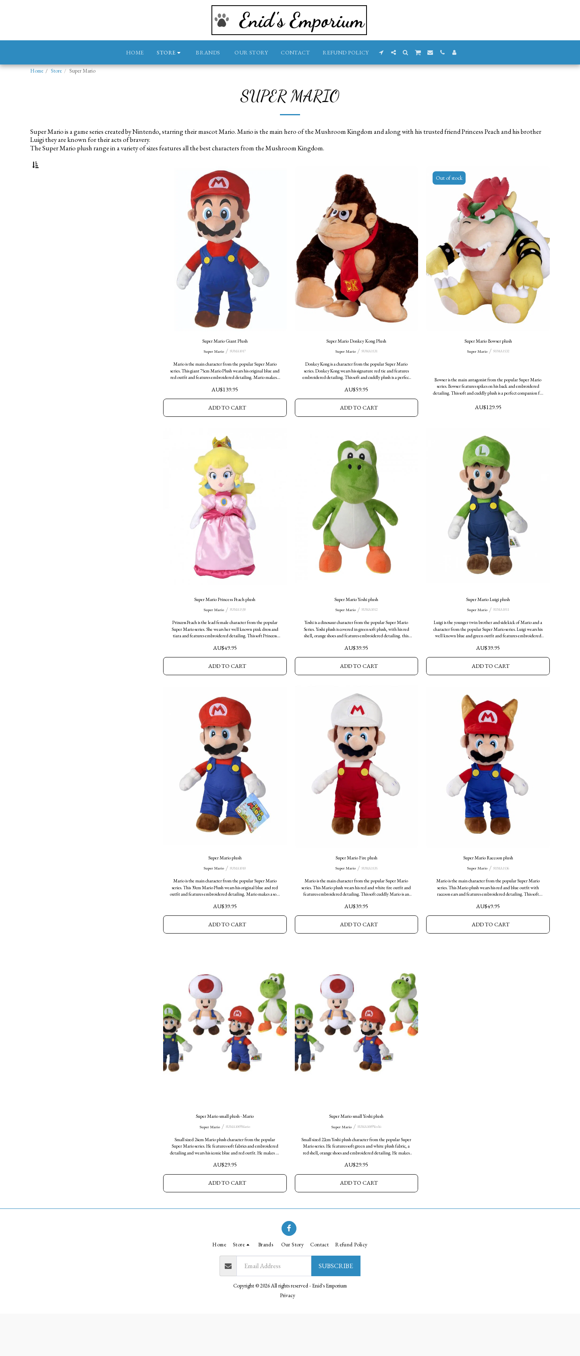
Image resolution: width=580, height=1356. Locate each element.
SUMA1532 (502, 374)
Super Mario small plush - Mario (224, 1154)
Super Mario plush (225, 890)
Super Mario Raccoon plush (488, 890)
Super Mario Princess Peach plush (224, 626)
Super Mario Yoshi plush (356, 626)
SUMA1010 (239, 902)
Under (55, 205)
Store (56, 70)
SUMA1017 (239, 374)
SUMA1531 (370, 374)
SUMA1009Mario (239, 1166)
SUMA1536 (502, 902)
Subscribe (336, 1308)
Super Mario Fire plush (356, 890)
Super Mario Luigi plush (488, 626)
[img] (225, 269)
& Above (59, 226)
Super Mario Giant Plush (225, 362)
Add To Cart (227, 432)
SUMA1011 (502, 638)
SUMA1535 (370, 902)
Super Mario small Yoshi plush (356, 1154)
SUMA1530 (239, 638)
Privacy (287, 1337)
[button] (381, 52)
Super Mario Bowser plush (488, 362)
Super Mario (212, 374)
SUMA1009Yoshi (371, 1166)
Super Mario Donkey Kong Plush (356, 362)
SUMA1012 (370, 638)
